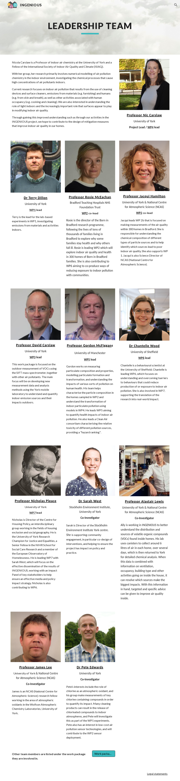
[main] (90, 27)
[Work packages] (103, 753)
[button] (176, 5)
